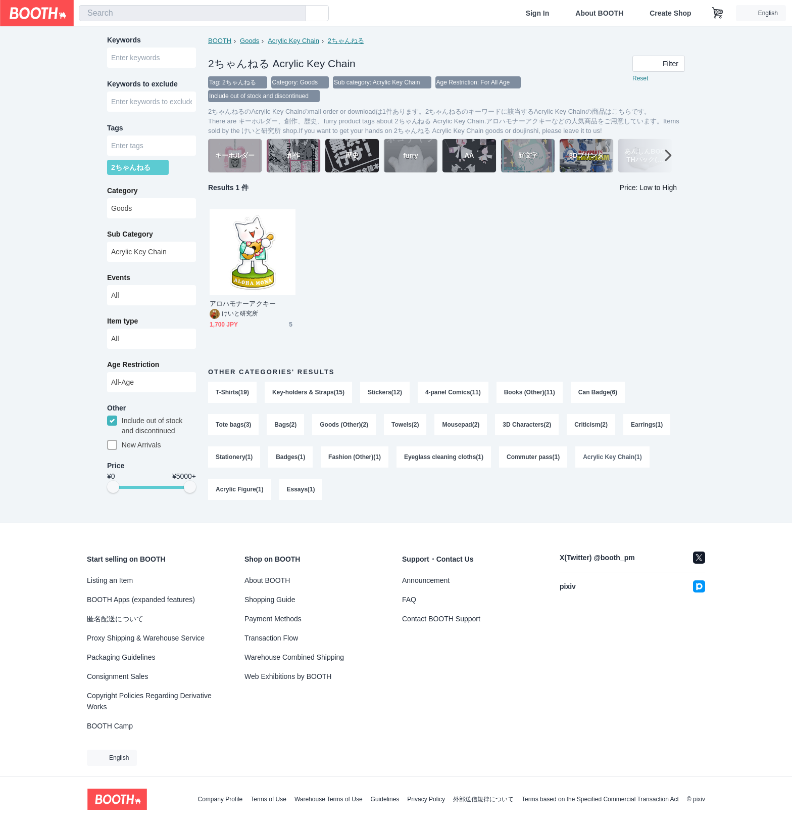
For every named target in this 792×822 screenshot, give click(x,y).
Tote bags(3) (233, 426)
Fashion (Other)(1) (354, 460)
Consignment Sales (117, 676)
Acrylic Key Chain (293, 40)
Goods (249, 40)
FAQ (409, 600)
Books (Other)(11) (529, 393)
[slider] (113, 491)
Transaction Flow (271, 638)
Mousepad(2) (461, 426)
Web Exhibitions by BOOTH (287, 676)
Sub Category (130, 237)
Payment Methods (273, 619)
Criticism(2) (591, 426)
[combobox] (192, 13)
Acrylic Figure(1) (240, 493)
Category (122, 193)
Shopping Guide (269, 600)
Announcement (426, 580)
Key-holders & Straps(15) (308, 393)
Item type (122, 324)
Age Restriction (133, 367)
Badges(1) (290, 460)
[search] (296, 14)
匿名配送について (115, 619)
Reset (640, 78)
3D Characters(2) (527, 426)
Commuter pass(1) (533, 460)
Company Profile (219, 799)
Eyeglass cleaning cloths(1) (443, 460)
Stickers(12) (385, 393)
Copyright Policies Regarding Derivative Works (149, 701)
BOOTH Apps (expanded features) (141, 600)
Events (118, 280)
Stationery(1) (234, 460)
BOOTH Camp (110, 726)
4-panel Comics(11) (453, 393)
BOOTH (219, 40)
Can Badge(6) (598, 393)
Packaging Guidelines (121, 657)
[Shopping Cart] (718, 13)
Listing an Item (110, 580)
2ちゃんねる (346, 40)
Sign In (538, 13)
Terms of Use (268, 799)
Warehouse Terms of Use (328, 799)
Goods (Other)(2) (344, 426)
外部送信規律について (483, 799)
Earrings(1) (647, 426)
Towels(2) (405, 426)
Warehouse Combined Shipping (294, 657)
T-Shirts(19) (232, 393)
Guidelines (385, 799)
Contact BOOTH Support (441, 619)
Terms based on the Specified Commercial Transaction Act (600, 799)
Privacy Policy (426, 799)
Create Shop (670, 13)
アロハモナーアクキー (243, 304)
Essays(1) (301, 493)
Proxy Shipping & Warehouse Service (146, 638)
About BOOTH (599, 13)
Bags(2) (285, 426)
